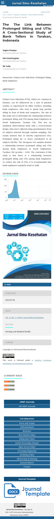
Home (5, 12)
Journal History (27, 462)
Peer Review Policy (27, 435)
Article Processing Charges (27, 443)
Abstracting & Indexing (27, 459)
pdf (8, 284)
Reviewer (27, 431)
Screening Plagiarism (27, 451)
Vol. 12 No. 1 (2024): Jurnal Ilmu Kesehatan (23, 15)
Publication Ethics (27, 439)
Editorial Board (27, 427)
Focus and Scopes (27, 423)
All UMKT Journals (27, 406)
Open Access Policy (27, 447)
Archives (45, 12)
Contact (27, 466)
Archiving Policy (27, 455)
